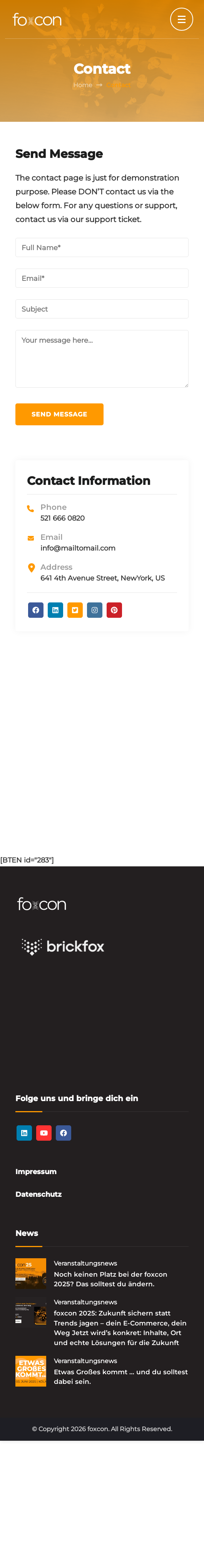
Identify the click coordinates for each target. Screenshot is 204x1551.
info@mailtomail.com (77, 548)
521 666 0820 (62, 518)
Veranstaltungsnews (85, 1263)
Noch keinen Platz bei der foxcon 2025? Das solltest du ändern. (110, 1279)
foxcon (97, 1429)
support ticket (112, 219)
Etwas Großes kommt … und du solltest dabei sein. (121, 1377)
